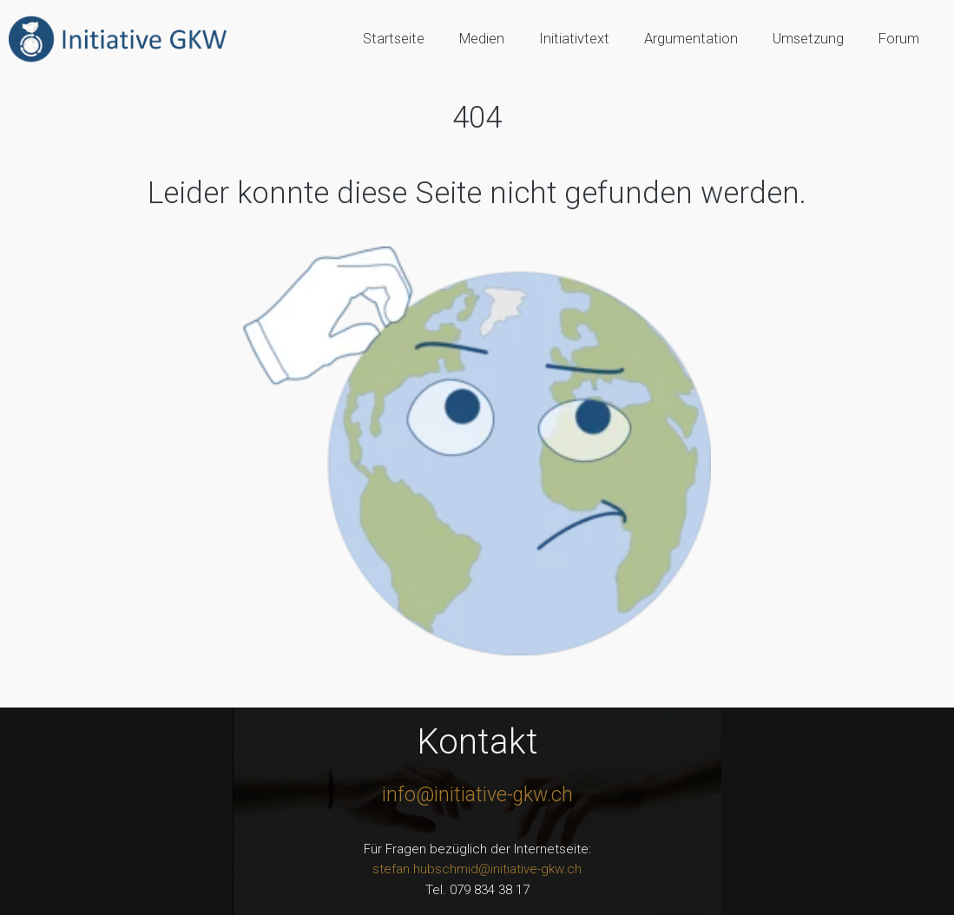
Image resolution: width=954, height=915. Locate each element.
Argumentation (691, 38)
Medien (481, 38)
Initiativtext (574, 38)
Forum (898, 38)
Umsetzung (808, 38)
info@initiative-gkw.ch (477, 794)
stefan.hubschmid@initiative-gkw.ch (477, 869)
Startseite (393, 38)
